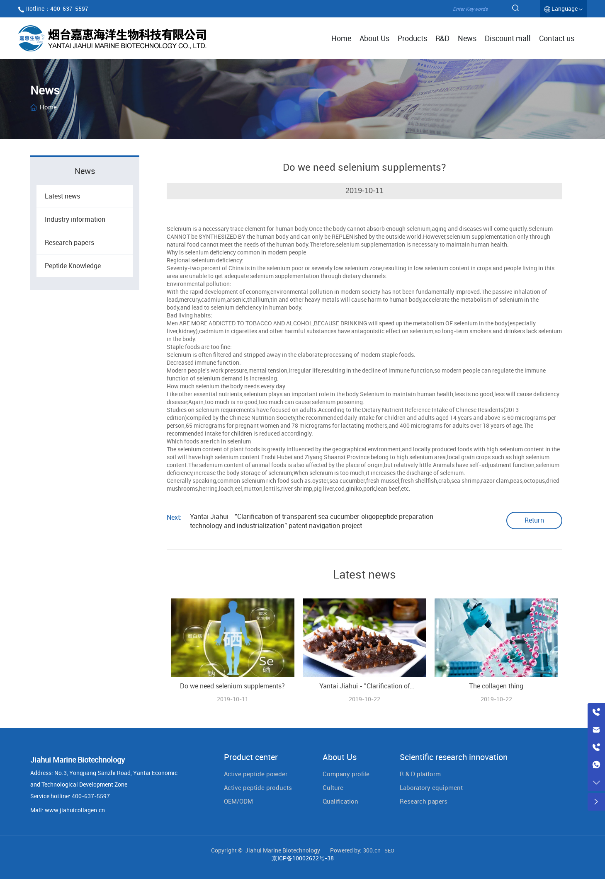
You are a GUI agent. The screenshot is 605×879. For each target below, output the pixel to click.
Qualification (340, 801)
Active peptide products (258, 787)
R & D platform (420, 774)
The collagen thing (496, 685)
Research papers (69, 242)
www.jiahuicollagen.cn (75, 810)
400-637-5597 (91, 796)
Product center (251, 757)
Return (534, 520)
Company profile (346, 774)
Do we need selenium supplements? (232, 685)
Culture (333, 787)
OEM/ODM (238, 801)
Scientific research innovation (454, 757)
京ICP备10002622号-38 (303, 858)
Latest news (62, 196)
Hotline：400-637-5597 (56, 8)
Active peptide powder (255, 774)
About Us (340, 757)
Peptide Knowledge (73, 265)
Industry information (75, 219)
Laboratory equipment (431, 787)
